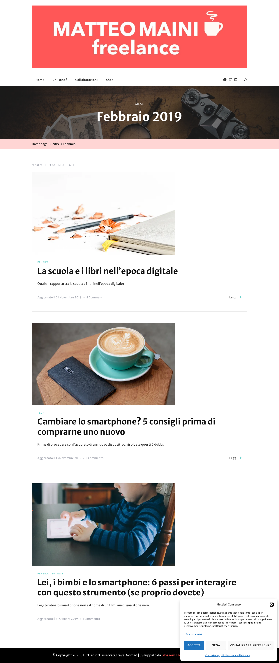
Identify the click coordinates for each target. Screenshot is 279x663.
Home (40, 80)
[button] (271, 604)
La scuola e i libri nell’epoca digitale (107, 271)
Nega (216, 645)
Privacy (57, 573)
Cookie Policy (212, 655)
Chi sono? (60, 80)
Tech (41, 412)
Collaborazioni (86, 80)
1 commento (94, 458)
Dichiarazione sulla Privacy (235, 655)
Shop (110, 80)
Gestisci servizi (194, 634)
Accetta (194, 645)
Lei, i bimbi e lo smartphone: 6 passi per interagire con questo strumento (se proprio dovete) (136, 587)
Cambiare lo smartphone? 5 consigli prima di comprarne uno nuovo (126, 426)
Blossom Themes (175, 655)
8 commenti (94, 297)
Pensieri (43, 262)
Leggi (235, 297)
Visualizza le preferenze (250, 645)
